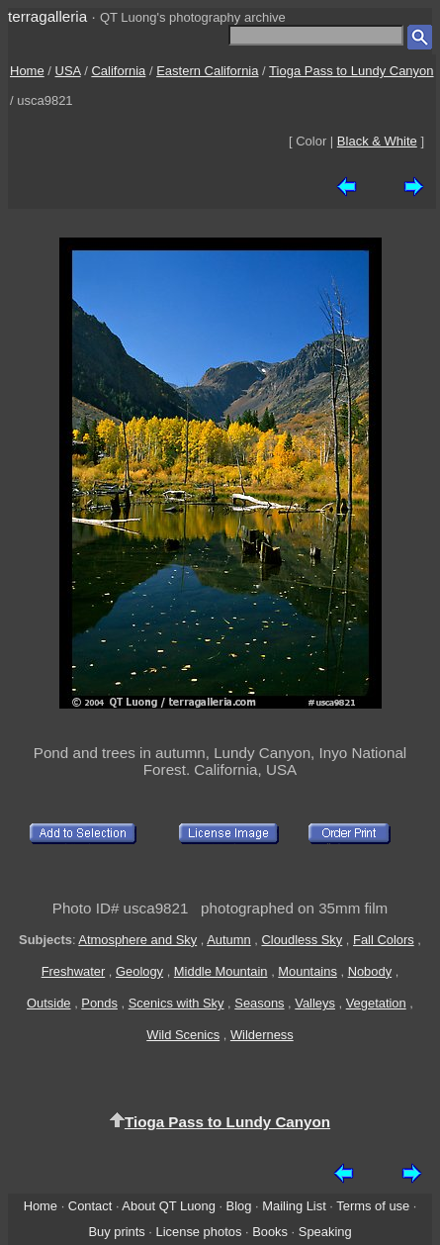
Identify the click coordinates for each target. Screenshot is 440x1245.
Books (270, 1231)
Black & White (377, 141)
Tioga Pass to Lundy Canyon (351, 70)
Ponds (99, 1003)
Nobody (370, 971)
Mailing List (294, 1205)
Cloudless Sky (301, 939)
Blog (239, 1205)
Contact (90, 1205)
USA (68, 70)
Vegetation (376, 1003)
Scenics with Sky (176, 1003)
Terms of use (372, 1205)
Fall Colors (383, 939)
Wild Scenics (183, 1034)
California (118, 70)
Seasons (259, 1003)
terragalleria (47, 16)
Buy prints (116, 1231)
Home (27, 70)
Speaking (325, 1231)
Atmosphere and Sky (137, 939)
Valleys (315, 1003)
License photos (199, 1231)
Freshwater (74, 971)
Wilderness (262, 1034)
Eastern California (207, 70)
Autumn (228, 939)
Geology (139, 971)
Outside (48, 1003)
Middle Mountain (221, 971)
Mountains (307, 971)
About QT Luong (168, 1205)
